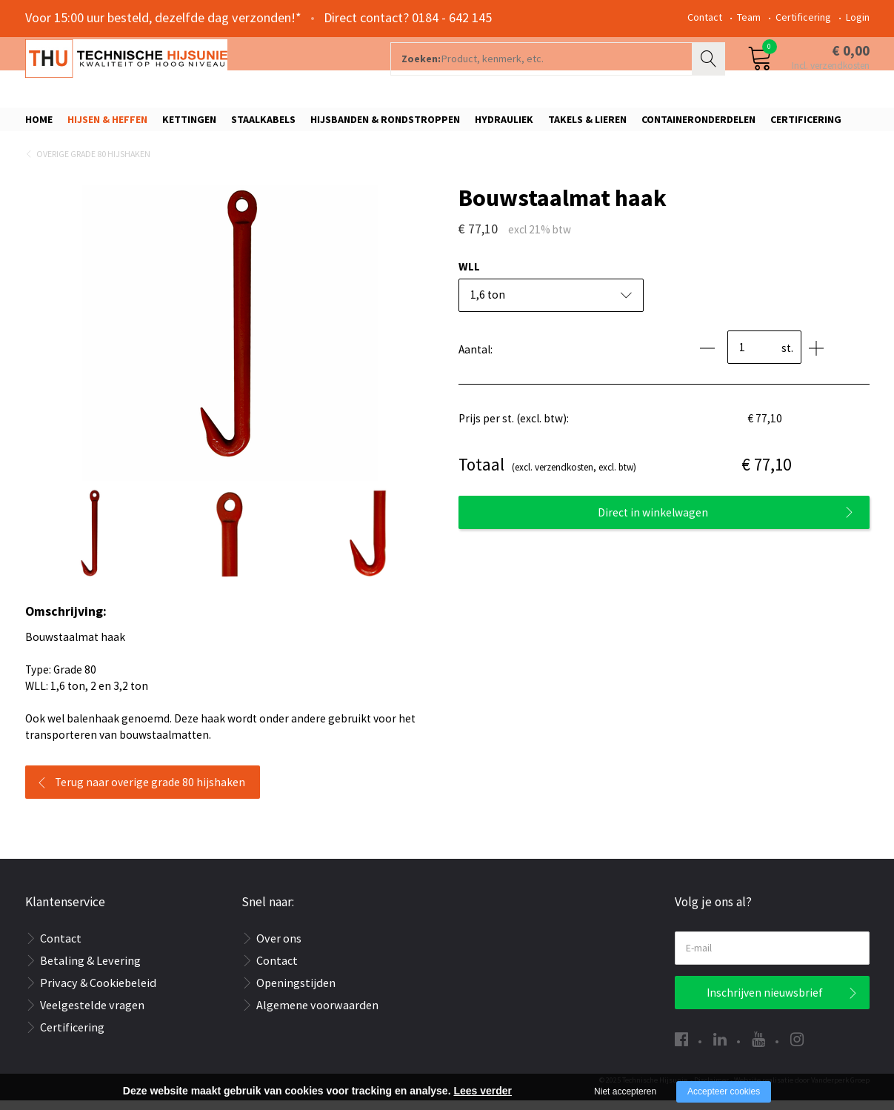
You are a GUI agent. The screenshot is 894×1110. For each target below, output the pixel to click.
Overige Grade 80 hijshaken (93, 163)
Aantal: (475, 359)
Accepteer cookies (723, 1091)
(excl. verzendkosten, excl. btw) (547, 474)
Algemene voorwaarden (317, 1014)
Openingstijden (296, 992)
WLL (469, 276)
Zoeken (710, 71)
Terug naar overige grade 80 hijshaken (150, 792)
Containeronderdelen (698, 123)
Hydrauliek (504, 123)
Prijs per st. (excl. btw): (513, 428)
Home (39, 123)
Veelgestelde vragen (92, 1014)
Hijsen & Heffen (107, 123)
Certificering (803, 17)
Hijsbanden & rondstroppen (385, 123)
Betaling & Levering (90, 970)
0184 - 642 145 (452, 17)
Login (858, 17)
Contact (704, 17)
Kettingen (189, 123)
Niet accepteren (625, 1091)
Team (749, 17)
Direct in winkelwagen (653, 521)
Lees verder (482, 1091)
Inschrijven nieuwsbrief (765, 1002)
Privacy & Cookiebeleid (98, 992)
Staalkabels (263, 123)
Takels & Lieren (587, 123)
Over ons (278, 948)
